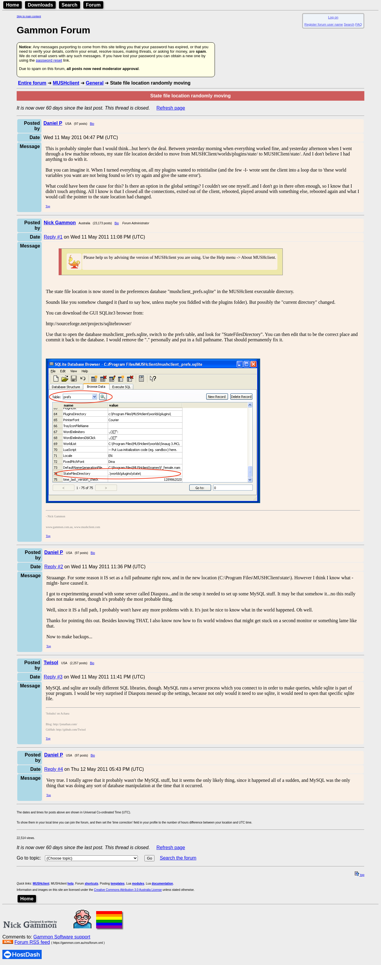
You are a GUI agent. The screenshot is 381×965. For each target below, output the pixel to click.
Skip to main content (29, 16)
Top (48, 206)
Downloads (40, 4)
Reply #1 (53, 236)
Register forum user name (324, 24)
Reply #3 (53, 676)
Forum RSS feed (32, 942)
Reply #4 (53, 769)
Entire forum (32, 82)
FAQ (358, 24)
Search (69, 4)
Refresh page (171, 107)
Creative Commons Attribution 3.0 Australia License (128, 889)
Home (12, 4)
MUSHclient (66, 82)
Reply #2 (53, 566)
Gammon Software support (61, 936)
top (359, 875)
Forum (93, 4)
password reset (49, 60)
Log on (333, 17)
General (95, 82)
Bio (92, 123)
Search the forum (178, 857)
